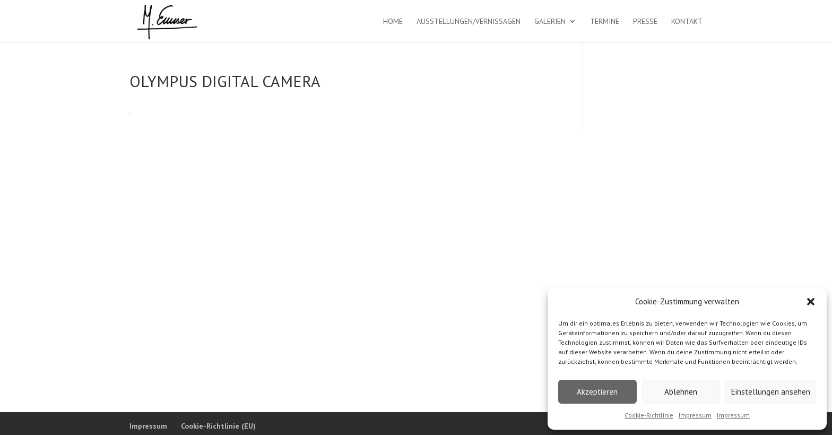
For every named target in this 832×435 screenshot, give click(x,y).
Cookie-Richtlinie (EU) (218, 426)
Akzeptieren (597, 392)
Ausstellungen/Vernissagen (469, 22)
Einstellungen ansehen (770, 392)
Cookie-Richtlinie (649, 415)
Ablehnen (680, 392)
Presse (645, 22)
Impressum (695, 415)
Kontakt (687, 22)
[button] (810, 301)
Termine (604, 22)
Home (393, 22)
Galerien (550, 22)
